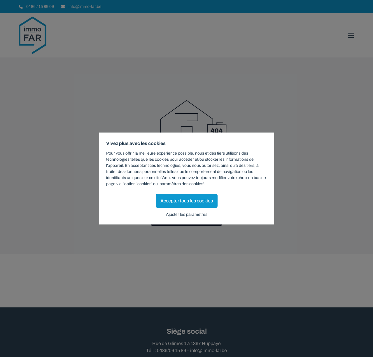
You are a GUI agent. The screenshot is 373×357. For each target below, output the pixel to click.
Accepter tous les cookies (186, 200)
